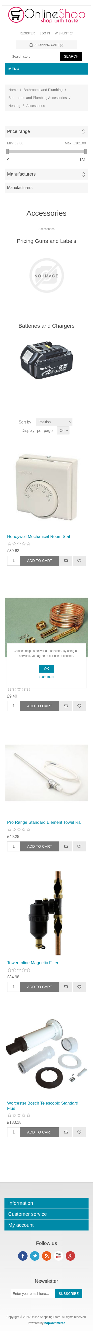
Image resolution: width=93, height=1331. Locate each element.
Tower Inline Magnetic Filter (33, 962)
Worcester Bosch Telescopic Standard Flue (42, 1106)
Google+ (70, 1256)
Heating (14, 106)
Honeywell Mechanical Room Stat (38, 536)
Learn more (46, 677)
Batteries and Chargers (46, 326)
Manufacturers (21, 174)
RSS (46, 1256)
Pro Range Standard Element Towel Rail (45, 822)
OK (46, 669)
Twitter (34, 1256)
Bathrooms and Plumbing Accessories (37, 98)
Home (13, 90)
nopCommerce (54, 1323)
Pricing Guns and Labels (46, 241)
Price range (18, 131)
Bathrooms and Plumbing (43, 90)
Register (27, 33)
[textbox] (36, 56)
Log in (45, 33)
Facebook (23, 1256)
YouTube (58, 1256)
